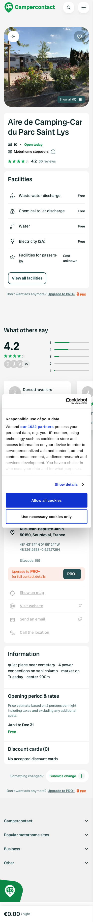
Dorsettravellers (37, 389)
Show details (66, 484)
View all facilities (27, 278)
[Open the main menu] (83, 7)
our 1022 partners (37, 426)
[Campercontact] (30, 7)
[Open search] (68, 7)
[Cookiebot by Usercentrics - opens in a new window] (66, 401)
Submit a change (67, 776)
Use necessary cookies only (46, 516)
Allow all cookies (46, 500)
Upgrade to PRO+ (61, 294)
